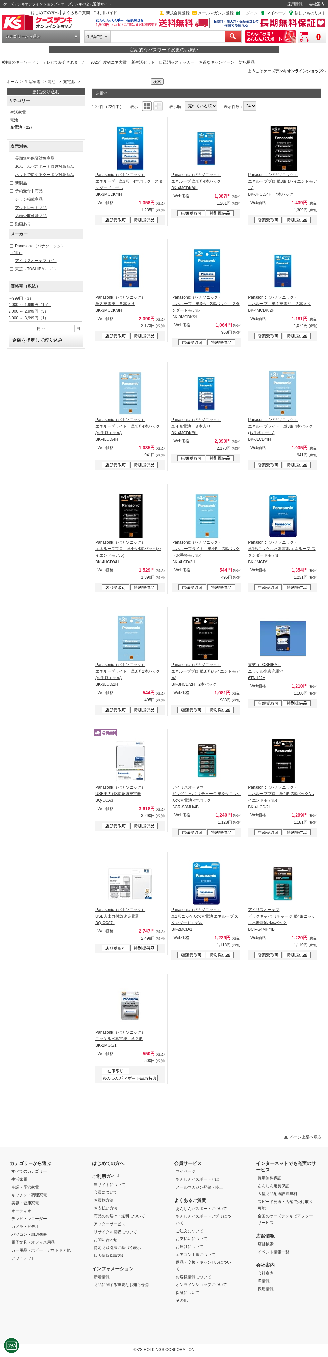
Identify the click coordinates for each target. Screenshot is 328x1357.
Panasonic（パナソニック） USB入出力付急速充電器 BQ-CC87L (120, 916)
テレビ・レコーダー (29, 1218)
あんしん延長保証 (273, 1186)
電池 (51, 81)
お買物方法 (103, 1200)
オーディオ (21, 1211)
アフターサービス (109, 1224)
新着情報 (102, 1277)
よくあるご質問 (76, 13)
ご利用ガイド (105, 13)
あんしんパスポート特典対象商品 (44, 166)
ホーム (12, 81)
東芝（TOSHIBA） (36, 269)
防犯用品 (247, 62)
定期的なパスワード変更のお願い (164, 49)
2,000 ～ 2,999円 (28, 311)
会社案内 (317, 4)
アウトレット (23, 1258)
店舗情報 (265, 1235)
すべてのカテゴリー (29, 1171)
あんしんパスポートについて (201, 1208)
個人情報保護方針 (109, 1255)
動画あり (23, 224)
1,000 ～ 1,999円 (30, 304)
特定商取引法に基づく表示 (117, 1247)
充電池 (69, 81)
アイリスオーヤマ (36, 260)
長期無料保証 (269, 1178)
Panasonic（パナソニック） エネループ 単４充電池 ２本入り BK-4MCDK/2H (279, 304)
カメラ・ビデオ (25, 1226)
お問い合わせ (105, 1239)
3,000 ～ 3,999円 (28, 318)
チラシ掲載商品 (29, 199)
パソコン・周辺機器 (29, 1234)
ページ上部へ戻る (305, 1137)
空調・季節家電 (25, 1187)
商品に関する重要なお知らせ (121, 1284)
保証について (187, 1292)
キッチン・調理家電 (29, 1195)
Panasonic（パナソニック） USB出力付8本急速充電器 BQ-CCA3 (120, 794)
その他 (182, 1300)
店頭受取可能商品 (31, 215)
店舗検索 (266, 1244)
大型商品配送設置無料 (277, 1193)
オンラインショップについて (201, 1284)
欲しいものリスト (310, 13)
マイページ (276, 13)
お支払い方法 (105, 1208)
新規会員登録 (178, 13)
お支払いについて (191, 1238)
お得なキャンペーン (216, 62)
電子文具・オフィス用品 (33, 1242)
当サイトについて (109, 1184)
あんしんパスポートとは (197, 1179)
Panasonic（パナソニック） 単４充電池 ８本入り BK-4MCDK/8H (196, 426)
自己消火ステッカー (177, 62)
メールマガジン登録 (216, 13)
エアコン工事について (195, 1254)
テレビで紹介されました (64, 62)
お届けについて (189, 1246)
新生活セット (143, 62)
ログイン (250, 13)
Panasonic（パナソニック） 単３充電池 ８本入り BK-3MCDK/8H (120, 304)
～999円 (21, 298)
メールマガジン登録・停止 (199, 1187)
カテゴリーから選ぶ (23, 36)
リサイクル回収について (115, 1232)
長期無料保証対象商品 (34, 158)
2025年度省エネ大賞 (109, 62)
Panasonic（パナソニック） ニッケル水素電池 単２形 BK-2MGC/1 (120, 1039)
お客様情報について (193, 1277)
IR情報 (264, 1281)
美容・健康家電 (25, 1203)
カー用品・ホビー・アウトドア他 (41, 1250)
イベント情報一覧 (273, 1252)
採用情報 (295, 4)
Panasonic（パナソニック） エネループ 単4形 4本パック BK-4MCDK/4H (196, 181)
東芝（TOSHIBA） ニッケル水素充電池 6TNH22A (265, 671)
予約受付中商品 (29, 191)
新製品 (21, 183)
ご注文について (189, 1231)
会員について (105, 1192)
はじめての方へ (45, 13)
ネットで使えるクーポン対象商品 (44, 174)
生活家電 (94, 36)
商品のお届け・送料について (119, 1216)
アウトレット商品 (31, 207)
